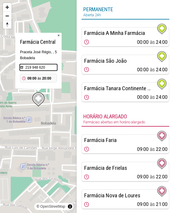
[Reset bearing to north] (7, 24)
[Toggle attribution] (70, 206)
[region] (38, 106)
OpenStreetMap (52, 206)
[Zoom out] (7, 16)
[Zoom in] (7, 7)
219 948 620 (35, 67)
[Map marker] (38, 99)
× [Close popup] (59, 35)
